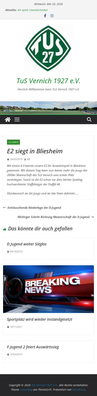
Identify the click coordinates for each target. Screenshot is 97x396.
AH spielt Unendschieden (33, 10)
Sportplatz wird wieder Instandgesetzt (39, 319)
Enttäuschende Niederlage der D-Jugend (32, 207)
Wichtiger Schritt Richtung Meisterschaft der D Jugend (56, 217)
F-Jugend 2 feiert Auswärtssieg (33, 346)
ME (28, 159)
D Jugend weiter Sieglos (27, 244)
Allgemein (13, 142)
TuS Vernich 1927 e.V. (48, 80)
